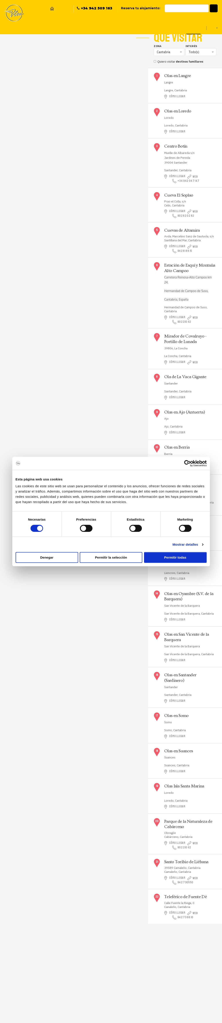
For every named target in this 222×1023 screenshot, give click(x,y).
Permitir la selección (111, 557)
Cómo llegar (178, 96)
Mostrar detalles (185, 544)
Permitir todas (175, 557)
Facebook (59, 9)
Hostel (22, 28)
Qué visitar (192, 28)
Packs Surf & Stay (113, 28)
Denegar (46, 557)
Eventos (137, 28)
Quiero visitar (179, 61)
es (213, 28)
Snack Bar (40, 28)
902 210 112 (182, 322)
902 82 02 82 (183, 216)
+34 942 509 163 (96, 8)
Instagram (66, 9)
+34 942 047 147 (186, 181)
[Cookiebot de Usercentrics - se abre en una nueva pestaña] (187, 463)
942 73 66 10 (183, 917)
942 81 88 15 (182, 251)
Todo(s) (194, 52)
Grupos (154, 28)
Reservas (58, 28)
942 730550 (183, 882)
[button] (214, 8)
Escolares (172, 28)
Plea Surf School (83, 28)
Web (200, 177)
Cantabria (163, 52)
